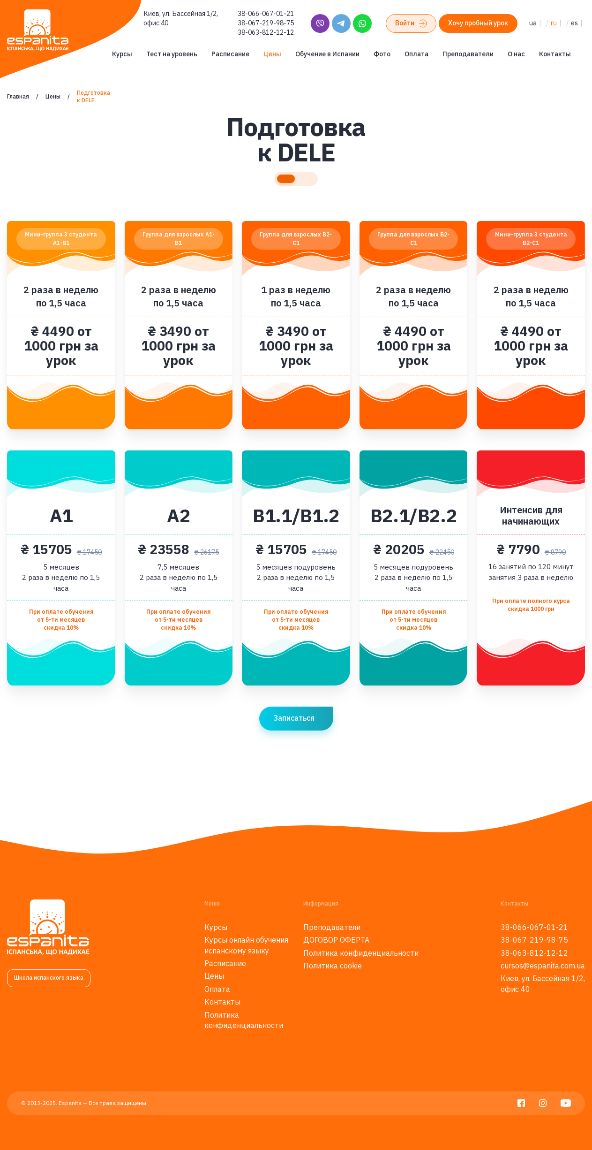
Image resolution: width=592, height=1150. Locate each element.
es (574, 23)
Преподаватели (468, 54)
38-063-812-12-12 (266, 32)
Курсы (122, 54)
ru (554, 23)
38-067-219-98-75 (266, 23)
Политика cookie (332, 965)
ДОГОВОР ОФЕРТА (336, 939)
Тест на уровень (171, 54)
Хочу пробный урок (478, 23)
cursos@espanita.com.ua (543, 965)
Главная (18, 96)
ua (533, 23)
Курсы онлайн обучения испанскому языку (246, 945)
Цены (272, 54)
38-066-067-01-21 (266, 13)
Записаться (294, 718)
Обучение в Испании (327, 54)
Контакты (555, 54)
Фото (382, 54)
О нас (516, 54)
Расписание (230, 54)
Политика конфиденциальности (243, 1020)
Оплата (416, 54)
